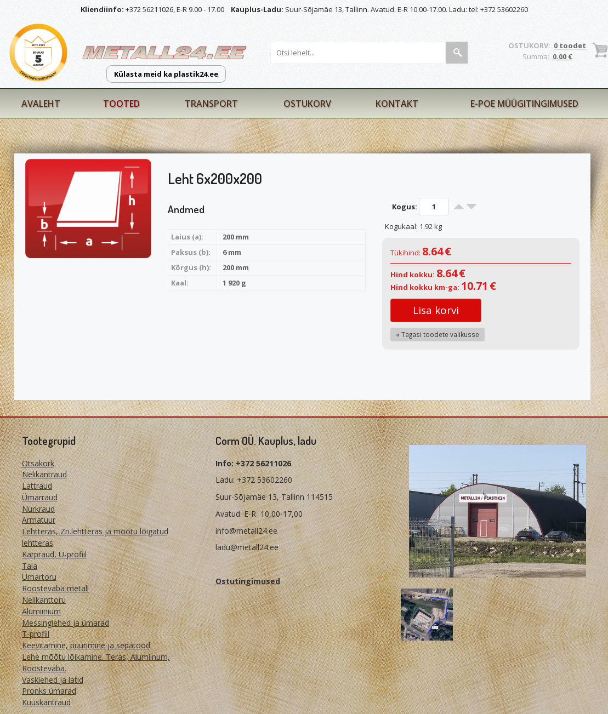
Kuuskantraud (46, 702)
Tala (29, 566)
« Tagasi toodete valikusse (437, 334)
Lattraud (37, 486)
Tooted (121, 104)
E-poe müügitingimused (524, 104)
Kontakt (397, 104)
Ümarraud (40, 497)
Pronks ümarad (49, 691)
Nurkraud (38, 509)
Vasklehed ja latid (52, 680)
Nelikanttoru (44, 600)
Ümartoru (39, 577)
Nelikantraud (44, 474)
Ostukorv (307, 104)
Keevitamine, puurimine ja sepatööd (86, 645)
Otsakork (38, 463)
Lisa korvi (436, 310)
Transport (211, 104)
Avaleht (40, 104)
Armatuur (38, 520)
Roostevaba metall (55, 588)
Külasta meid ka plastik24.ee (166, 74)
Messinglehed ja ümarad (65, 623)
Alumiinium (41, 611)
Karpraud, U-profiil (54, 554)
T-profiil (35, 634)
